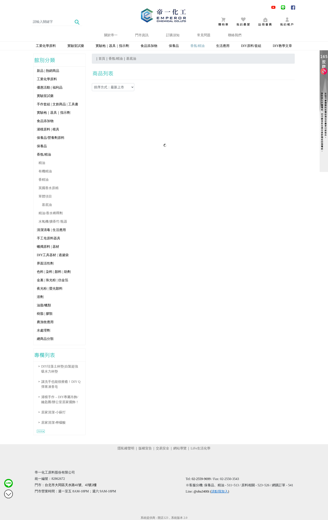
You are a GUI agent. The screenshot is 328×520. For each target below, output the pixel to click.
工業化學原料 (46, 46)
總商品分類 (45, 339)
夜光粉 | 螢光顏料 (50, 288)
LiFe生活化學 (200, 448)
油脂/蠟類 (44, 305)
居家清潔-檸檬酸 (53, 422)
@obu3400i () (211, 491)
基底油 (47, 204)
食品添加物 (149, 46)
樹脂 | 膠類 (45, 313)
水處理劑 (43, 330)
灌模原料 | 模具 (48, 129)
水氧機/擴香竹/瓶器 (52, 221)
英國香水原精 (48, 188)
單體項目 (45, 196)
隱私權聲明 (126, 448)
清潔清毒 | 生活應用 (51, 230)
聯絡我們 (234, 35)
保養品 (174, 46)
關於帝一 (111, 35)
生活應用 (222, 46)
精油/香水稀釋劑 (50, 213)
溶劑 (40, 297)
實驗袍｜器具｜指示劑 (112, 46)
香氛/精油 (44, 154)
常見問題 (203, 35)
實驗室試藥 (75, 46)
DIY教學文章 (282, 46)
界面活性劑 (45, 263)
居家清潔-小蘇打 (53, 412)
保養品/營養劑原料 (50, 137)
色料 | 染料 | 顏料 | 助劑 (54, 272)
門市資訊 (142, 35)
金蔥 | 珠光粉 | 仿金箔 (52, 280)
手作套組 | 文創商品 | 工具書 (57, 104)
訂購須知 (172, 35)
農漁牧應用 (45, 322)
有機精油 (45, 171)
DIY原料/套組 (251, 46)
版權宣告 (145, 448)
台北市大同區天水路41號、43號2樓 (71, 485)
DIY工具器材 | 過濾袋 (53, 255)
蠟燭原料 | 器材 (48, 246)
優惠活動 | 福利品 (50, 87)
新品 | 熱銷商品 (48, 70)
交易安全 (162, 448)
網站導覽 (180, 448)
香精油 (43, 179)
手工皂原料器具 (48, 238)
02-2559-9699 (201, 479)
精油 (41, 163)
